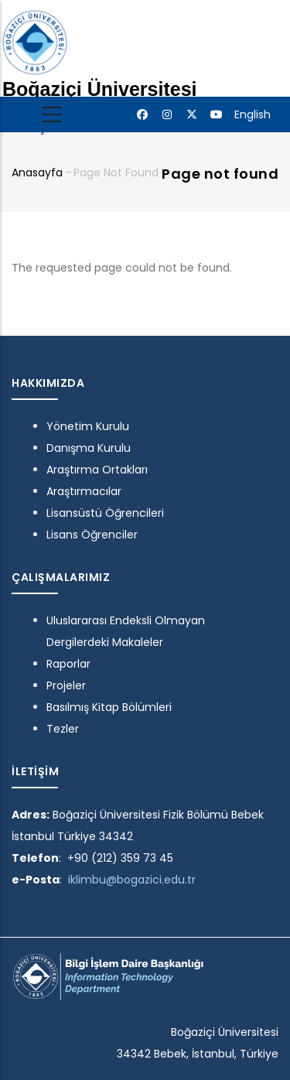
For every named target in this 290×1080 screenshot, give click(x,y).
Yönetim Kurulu (87, 426)
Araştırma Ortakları (97, 469)
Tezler (62, 729)
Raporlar (68, 664)
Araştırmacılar (83, 491)
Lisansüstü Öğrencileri (105, 513)
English (252, 114)
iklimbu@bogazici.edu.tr (132, 879)
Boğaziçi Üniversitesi (99, 89)
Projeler (66, 685)
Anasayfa (37, 172)
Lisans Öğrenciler (92, 534)
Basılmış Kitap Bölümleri (109, 707)
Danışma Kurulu (88, 448)
